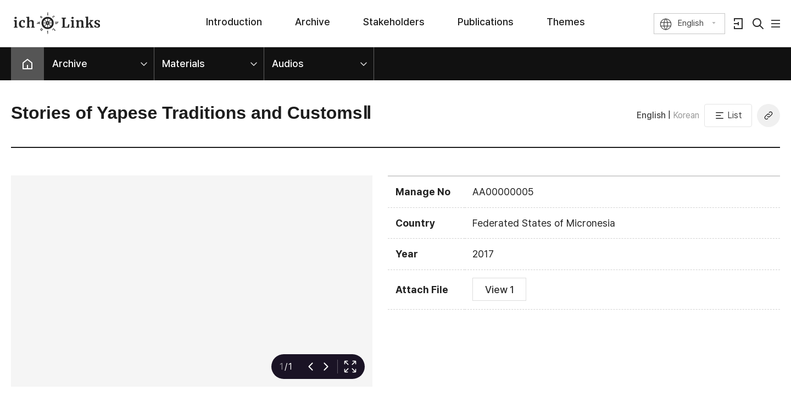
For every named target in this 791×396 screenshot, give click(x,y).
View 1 (499, 289)
